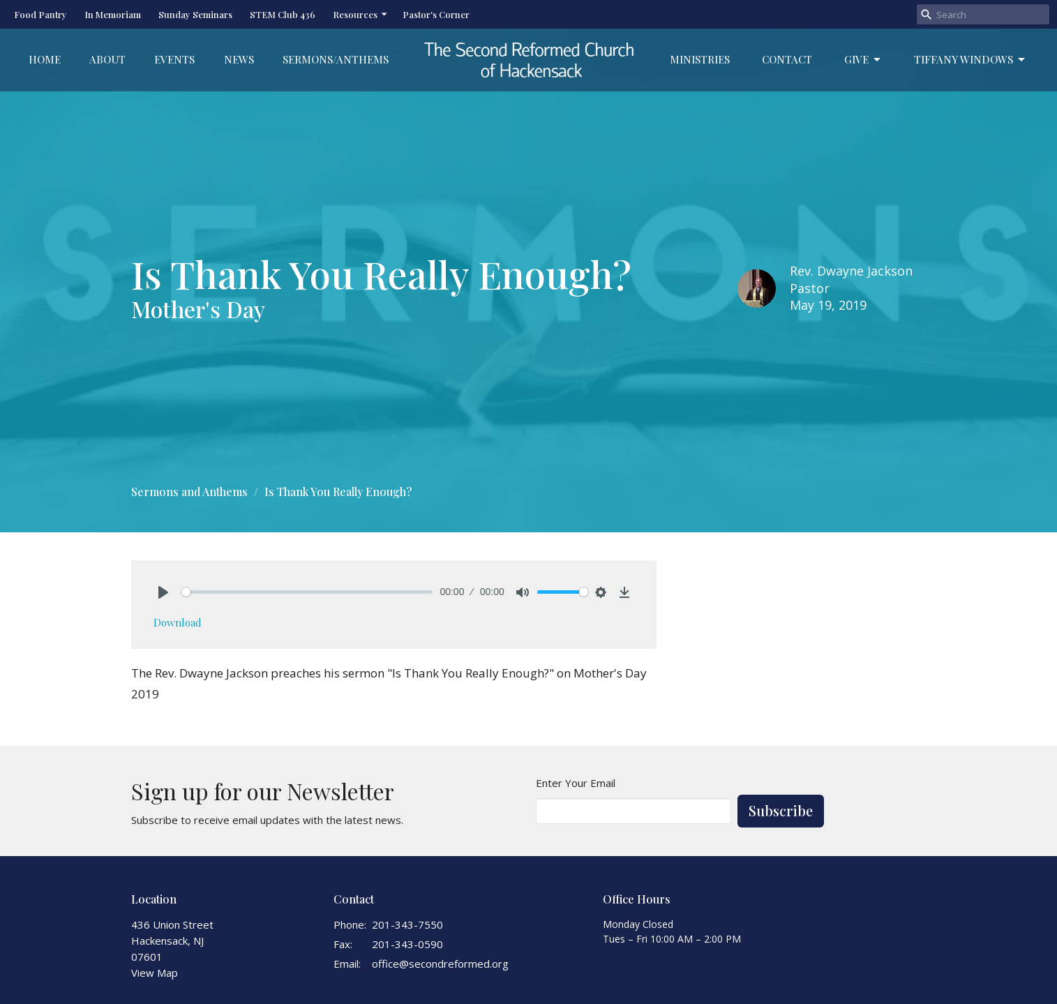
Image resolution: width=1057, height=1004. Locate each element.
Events (174, 59)
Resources (361, 14)
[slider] (307, 592)
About (107, 59)
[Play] (163, 592)
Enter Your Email (575, 783)
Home (45, 59)
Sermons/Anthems (336, 59)
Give (863, 59)
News (239, 59)
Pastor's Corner (436, 14)
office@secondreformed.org (440, 964)
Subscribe (781, 810)
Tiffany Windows (970, 59)
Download (177, 622)
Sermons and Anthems (189, 491)
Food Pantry (40, 14)
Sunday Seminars (195, 14)
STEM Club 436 (282, 14)
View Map (154, 973)
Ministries (700, 59)
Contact (787, 59)
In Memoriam (112, 14)
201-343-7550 (407, 924)
